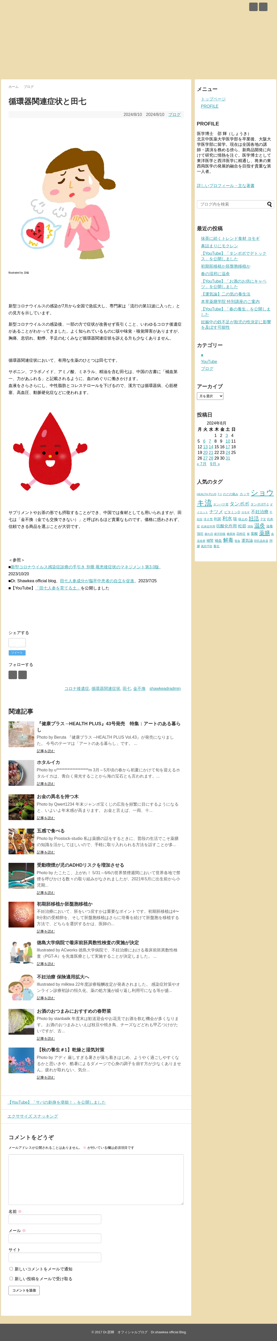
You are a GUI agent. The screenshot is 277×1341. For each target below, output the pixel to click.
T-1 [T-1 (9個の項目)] (219, 494)
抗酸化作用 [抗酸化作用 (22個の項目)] (226, 526)
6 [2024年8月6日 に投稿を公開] (204, 441)
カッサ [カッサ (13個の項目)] (245, 494)
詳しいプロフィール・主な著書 (226, 185)
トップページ (213, 99)
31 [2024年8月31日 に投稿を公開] (227, 458)
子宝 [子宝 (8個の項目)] (263, 519)
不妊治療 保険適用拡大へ (63, 977)
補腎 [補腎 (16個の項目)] (210, 540)
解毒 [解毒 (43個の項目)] (228, 540)
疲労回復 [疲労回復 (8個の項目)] (219, 533)
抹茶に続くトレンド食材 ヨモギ (230, 238)
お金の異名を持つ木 (58, 796)
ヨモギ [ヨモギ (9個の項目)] (245, 512)
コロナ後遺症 (76, 688)
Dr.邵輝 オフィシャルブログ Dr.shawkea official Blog (144, 1332)
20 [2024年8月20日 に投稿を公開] (205, 452)
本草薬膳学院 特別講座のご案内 (230, 301)
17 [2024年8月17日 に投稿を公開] (227, 447)
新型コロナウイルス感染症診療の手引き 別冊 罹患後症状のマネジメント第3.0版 (85, 567)
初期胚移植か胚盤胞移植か (65, 904)
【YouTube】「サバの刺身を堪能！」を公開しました (55, 1102)
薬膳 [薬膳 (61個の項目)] (264, 533)
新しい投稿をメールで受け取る (43, 1279)
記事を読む (46, 751)
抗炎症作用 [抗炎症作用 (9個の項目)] (208, 526)
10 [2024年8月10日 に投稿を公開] (227, 441)
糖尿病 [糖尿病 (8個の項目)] (231, 533)
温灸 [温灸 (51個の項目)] (259, 525)
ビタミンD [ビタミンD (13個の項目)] (232, 512)
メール (17, 1230)
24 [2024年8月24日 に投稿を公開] (227, 452)
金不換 (139, 688)
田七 (127, 688)
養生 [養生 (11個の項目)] (216, 546)
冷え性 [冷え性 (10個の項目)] (208, 519)
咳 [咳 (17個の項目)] (235, 519)
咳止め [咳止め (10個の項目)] (243, 519)
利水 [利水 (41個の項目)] (227, 518)
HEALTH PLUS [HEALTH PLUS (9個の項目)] (206, 494)
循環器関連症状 (105, 688)
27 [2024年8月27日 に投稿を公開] (205, 458)
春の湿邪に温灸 (215, 274)
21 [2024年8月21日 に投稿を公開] (211, 452)
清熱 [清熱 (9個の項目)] (250, 526)
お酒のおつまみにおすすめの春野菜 (74, 1011)
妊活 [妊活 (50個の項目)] (254, 518)
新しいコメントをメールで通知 (43, 1269)
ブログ (174, 114)
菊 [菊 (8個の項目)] (248, 533)
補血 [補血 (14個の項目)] (218, 541)
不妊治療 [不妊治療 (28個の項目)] (259, 511)
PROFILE (210, 106)
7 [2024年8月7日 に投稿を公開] (210, 441)
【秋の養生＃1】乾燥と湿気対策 (70, 1049)
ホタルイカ (48, 762)
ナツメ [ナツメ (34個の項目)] (216, 511)
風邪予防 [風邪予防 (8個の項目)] (206, 546)
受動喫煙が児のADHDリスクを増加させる (80, 865)
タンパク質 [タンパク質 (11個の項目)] (221, 504)
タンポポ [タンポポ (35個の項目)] (239, 504)
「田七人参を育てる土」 (58, 588)
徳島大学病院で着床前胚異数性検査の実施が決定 (88, 942)
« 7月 (202, 464)
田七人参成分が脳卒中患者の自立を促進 (97, 581)
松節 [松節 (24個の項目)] (242, 526)
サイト (15, 1249)
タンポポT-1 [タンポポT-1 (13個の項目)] (259, 504)
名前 (15, 1211)
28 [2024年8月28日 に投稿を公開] (211, 458)
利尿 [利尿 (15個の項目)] (217, 519)
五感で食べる (51, 830)
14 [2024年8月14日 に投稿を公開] (211, 447)
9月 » (215, 464)
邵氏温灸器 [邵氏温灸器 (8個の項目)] (261, 540)
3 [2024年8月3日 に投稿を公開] (226, 435)
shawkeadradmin (165, 688)
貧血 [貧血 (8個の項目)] (237, 540)
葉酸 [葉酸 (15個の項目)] (254, 534)
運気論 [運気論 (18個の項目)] (247, 540)
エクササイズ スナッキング (31, 1116)
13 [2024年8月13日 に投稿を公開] (205, 447)
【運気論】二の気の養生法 (225, 294)
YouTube (209, 361)
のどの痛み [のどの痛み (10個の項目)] (230, 494)
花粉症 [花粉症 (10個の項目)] (241, 534)
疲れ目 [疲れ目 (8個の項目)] (209, 533)
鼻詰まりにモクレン (219, 246)
